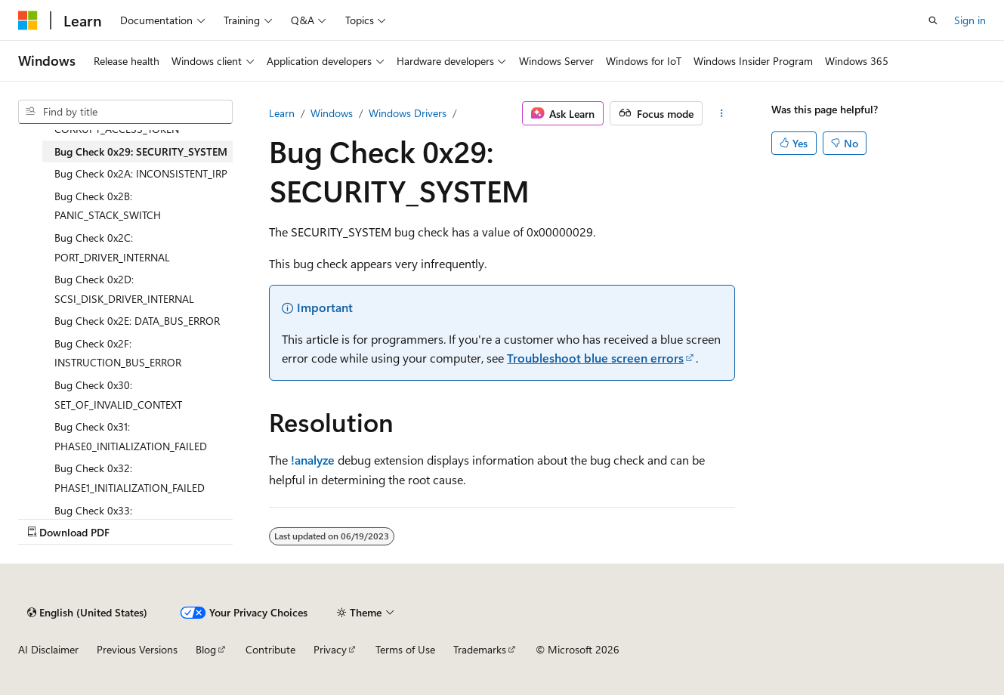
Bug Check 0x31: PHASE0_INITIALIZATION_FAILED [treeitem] (130, 436)
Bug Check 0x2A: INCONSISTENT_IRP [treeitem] (140, 173)
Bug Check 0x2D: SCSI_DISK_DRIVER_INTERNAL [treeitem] (124, 289)
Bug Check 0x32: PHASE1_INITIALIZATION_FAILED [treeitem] (129, 478)
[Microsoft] (28, 20)
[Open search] (933, 20)
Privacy (330, 649)
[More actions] (722, 113)
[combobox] (125, 112)
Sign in (970, 20)
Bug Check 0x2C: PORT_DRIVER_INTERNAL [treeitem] (112, 247)
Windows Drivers (407, 113)
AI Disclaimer (48, 649)
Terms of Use (405, 649)
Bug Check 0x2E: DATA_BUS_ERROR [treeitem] (137, 321)
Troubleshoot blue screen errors (595, 358)
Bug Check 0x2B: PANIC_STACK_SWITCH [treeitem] (107, 206)
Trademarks (479, 649)
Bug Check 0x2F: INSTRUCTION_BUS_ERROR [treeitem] (117, 353)
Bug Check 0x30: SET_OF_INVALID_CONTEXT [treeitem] (118, 395)
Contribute (270, 649)
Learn (282, 113)
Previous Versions (137, 649)
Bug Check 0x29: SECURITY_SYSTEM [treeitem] (140, 151)
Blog (206, 649)
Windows (331, 113)
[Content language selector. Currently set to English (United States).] (87, 613)
